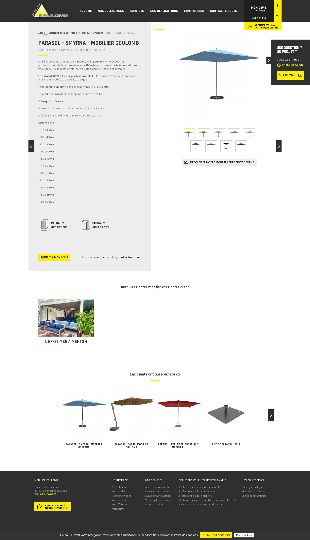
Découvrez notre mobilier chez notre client (222, 162)
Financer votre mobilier (158, 491)
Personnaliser (244, 535)
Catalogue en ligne (58, 32)
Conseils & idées (154, 504)
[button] (271, 415)
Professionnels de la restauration (197, 491)
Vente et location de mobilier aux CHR (200, 487)
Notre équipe (119, 500)
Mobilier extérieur (80, 32)
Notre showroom (121, 495)
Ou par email (290, 75)
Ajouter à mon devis (54, 257)
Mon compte (259, 17)
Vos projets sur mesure (158, 500)
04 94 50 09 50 (292, 65)
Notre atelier (119, 491)
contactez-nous (129, 257)
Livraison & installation (158, 495)
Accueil (42, 32)
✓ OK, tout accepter (216, 535)
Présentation (119, 487)
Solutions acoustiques (254, 495)
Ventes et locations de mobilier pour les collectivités (208, 500)
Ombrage (98, 32)
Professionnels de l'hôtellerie (195, 495)
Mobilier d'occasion (253, 491)
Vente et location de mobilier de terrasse (202, 504)
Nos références (120, 504)
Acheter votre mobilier (158, 487)
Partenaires (118, 509)
